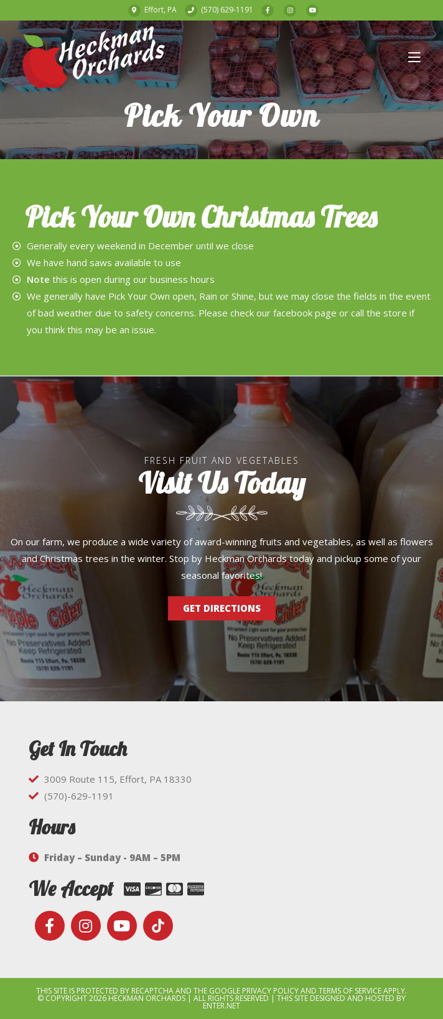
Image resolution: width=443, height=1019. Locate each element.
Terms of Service (350, 990)
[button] (222, 608)
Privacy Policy (270, 990)
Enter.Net (221, 1005)
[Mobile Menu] (414, 57)
